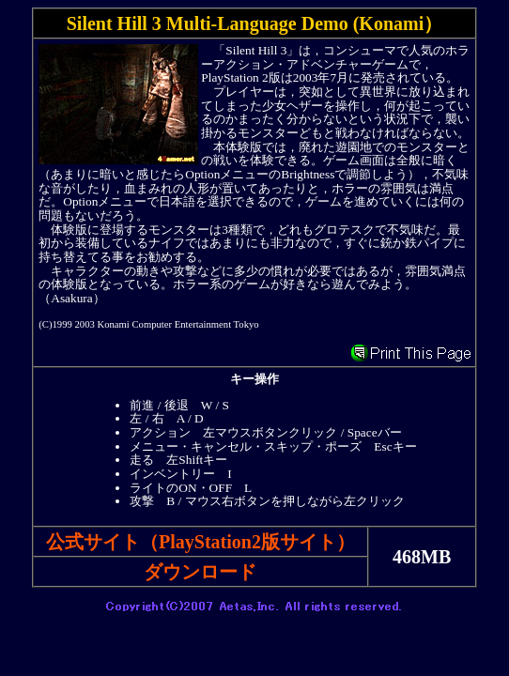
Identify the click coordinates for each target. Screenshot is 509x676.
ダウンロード (200, 571)
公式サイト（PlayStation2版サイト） (200, 541)
